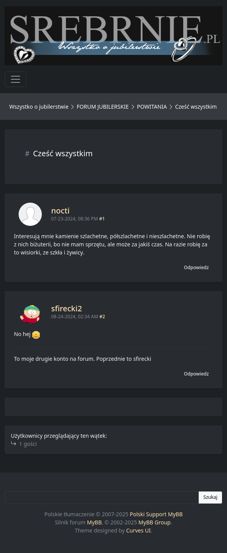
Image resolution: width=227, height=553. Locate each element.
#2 (102, 316)
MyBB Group (154, 522)
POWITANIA (152, 106)
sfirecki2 (66, 308)
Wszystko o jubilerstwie (39, 106)
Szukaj (210, 497)
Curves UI (138, 530)
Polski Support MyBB (156, 514)
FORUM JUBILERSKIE (103, 106)
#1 (102, 218)
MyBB (94, 522)
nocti (60, 210)
